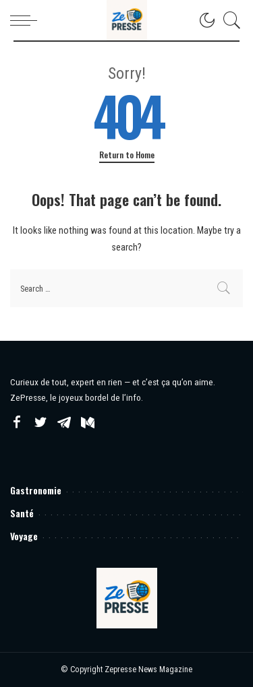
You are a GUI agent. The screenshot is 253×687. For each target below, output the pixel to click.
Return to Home (126, 155)
